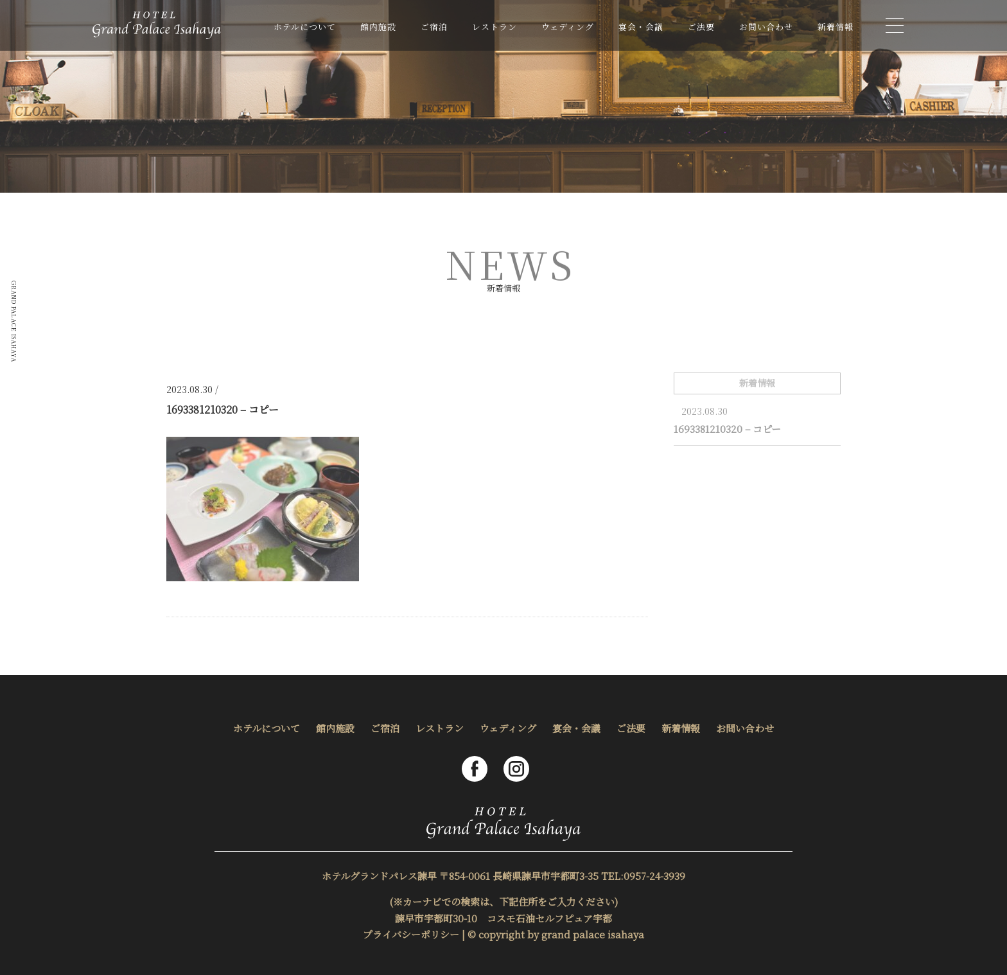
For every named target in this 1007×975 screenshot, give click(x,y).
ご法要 (701, 27)
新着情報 (836, 27)
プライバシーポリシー (411, 934)
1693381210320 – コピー (727, 428)
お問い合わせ (766, 27)
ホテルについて (305, 27)
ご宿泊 (434, 27)
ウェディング (567, 27)
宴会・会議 (640, 27)
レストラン (494, 27)
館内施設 (378, 27)
